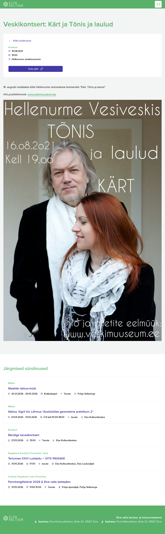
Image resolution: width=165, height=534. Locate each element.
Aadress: (68, 522)
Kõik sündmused (22, 40)
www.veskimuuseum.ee (42, 94)
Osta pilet (33, 68)
